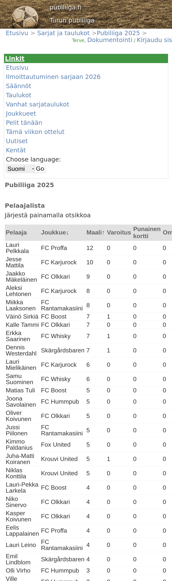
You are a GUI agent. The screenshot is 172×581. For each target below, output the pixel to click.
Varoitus (119, 232)
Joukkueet (21, 113)
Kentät (16, 150)
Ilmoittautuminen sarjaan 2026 (53, 76)
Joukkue (53, 232)
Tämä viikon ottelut (35, 132)
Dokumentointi (109, 40)
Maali (94, 232)
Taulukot (18, 95)
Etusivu (18, 33)
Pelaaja (16, 232)
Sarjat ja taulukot (63, 33)
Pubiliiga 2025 (118, 33)
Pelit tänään (24, 122)
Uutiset (17, 141)
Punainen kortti (147, 232)
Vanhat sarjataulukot (37, 104)
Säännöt (18, 86)
